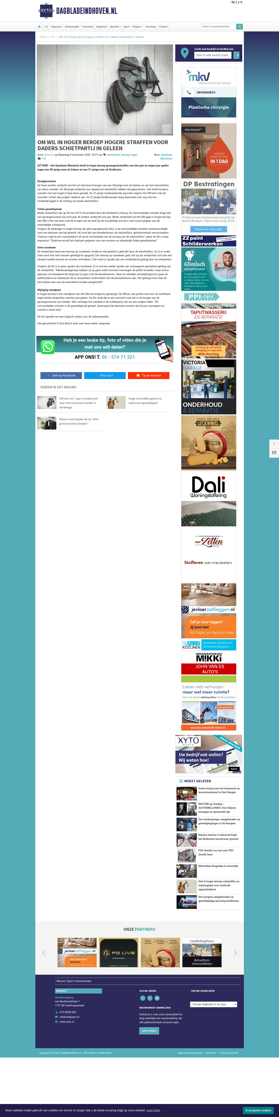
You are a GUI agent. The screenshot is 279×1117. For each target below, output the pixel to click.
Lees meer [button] (153, 1110)
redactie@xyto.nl (69, 1060)
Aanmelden (149, 1073)
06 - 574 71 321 (118, 357)
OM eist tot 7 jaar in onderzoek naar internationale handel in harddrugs (78, 403)
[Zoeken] (239, 26)
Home (43, 37)
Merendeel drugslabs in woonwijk (218, 885)
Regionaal (101, 26)
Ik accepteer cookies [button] (258, 1110)
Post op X (105, 375)
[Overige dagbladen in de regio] (213, 1047)
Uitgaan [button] (137, 26)
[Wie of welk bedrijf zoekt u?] (213, 55)
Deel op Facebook (61, 375)
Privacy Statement (228, 1095)
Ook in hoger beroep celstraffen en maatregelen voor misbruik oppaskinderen (219, 904)
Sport (127, 26)
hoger (134, 154)
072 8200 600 (68, 1055)
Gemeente (87, 26)
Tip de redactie (148, 375)
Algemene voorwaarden (190, 1095)
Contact (163, 26)
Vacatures (150, 26)
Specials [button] (114, 26)
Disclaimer (210, 1095)
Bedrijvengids (72, 26)
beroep (125, 154)
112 (46, 26)
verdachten (113, 154)
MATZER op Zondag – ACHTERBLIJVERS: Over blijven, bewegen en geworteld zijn (217, 808)
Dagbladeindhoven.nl (86, 11)
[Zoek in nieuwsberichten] (218, 26)
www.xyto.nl (67, 1064)
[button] (39, 996)
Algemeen (56, 26)
